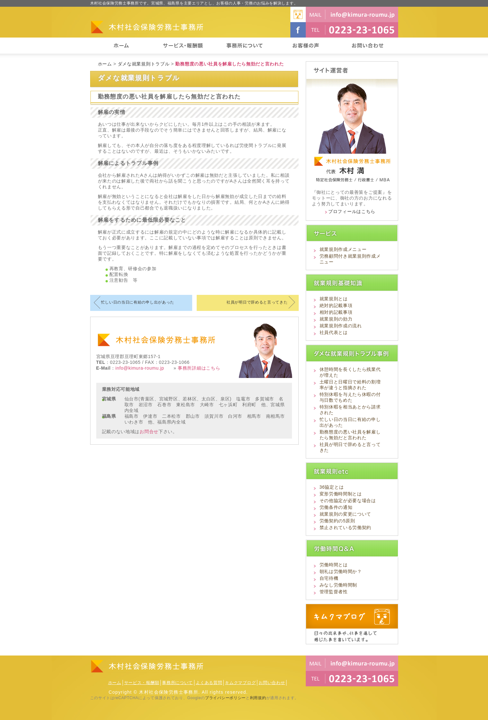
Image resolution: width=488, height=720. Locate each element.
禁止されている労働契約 (346, 527)
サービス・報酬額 (141, 682)
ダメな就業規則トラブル (144, 63)
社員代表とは (334, 332)
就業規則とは (334, 298)
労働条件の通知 (336, 507)
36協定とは (332, 487)
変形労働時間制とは (341, 493)
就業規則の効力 (336, 318)
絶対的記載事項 (336, 305)
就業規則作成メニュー (343, 249)
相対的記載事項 (336, 312)
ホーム (105, 63)
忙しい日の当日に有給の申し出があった (138, 302)
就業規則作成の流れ (341, 325)
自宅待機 (329, 578)
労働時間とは (334, 564)
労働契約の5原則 (337, 520)
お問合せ (149, 431)
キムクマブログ (240, 682)
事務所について (177, 682)
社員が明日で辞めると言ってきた (257, 302)
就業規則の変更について (346, 514)
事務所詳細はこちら (199, 368)
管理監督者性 (334, 591)
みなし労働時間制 (338, 584)
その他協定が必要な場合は (348, 500)
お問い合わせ (272, 682)
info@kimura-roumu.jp (140, 368)
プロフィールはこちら (351, 211)
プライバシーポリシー (225, 698)
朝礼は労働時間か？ (341, 571)
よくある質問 (209, 682)
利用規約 (258, 698)
